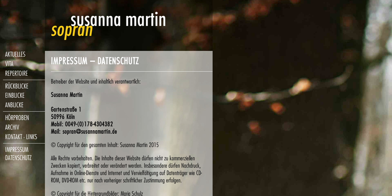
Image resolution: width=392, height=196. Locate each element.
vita (9, 64)
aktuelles (15, 54)
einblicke (14, 95)
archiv (12, 127)
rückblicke (16, 86)
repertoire (16, 73)
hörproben (17, 118)
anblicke (14, 105)
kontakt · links (21, 137)
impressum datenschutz (18, 154)
